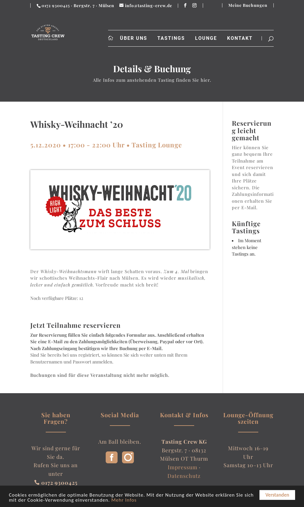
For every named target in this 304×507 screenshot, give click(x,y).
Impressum (182, 467)
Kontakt (240, 38)
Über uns (133, 38)
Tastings (171, 38)
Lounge (206, 38)
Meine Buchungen (247, 5)
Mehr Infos (124, 500)
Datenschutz (184, 475)
